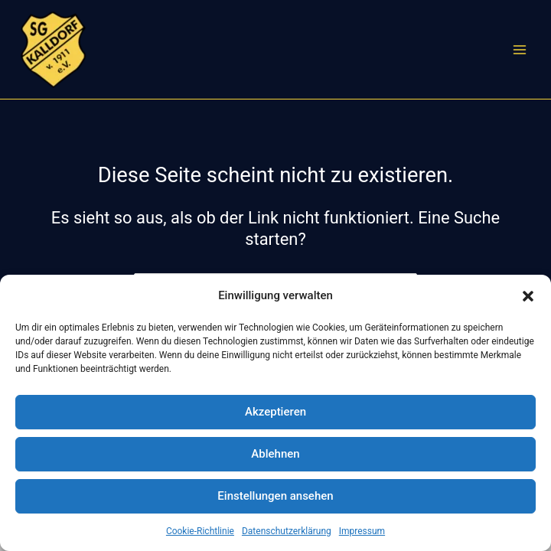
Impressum (362, 531)
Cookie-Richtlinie (200, 531)
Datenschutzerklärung (286, 531)
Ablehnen (275, 454)
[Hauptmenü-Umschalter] (520, 50)
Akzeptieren (275, 412)
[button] (528, 296)
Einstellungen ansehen (275, 496)
